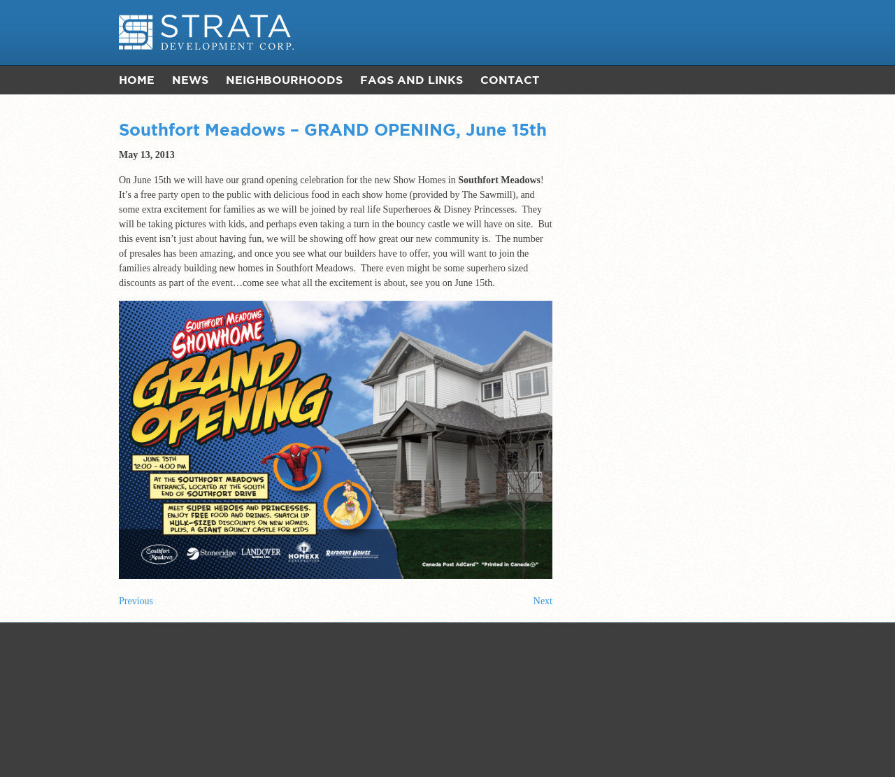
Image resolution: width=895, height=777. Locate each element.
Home (137, 79)
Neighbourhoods (284, 79)
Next (543, 601)
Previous (136, 601)
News (190, 79)
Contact (509, 79)
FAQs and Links (411, 79)
